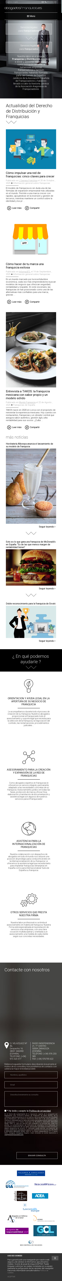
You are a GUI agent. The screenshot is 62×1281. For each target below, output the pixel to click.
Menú (31, 16)
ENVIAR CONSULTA (37, 1155)
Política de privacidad (40, 1111)
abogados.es (23, 8)
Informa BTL (24, 271)
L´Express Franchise (28, 180)
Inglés (15, 2)
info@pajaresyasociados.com (13, 1134)
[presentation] (24, 1143)
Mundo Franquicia (27, 402)
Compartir (32, 208)
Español (8, 2)
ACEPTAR (11, 1277)
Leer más (14, 208)
